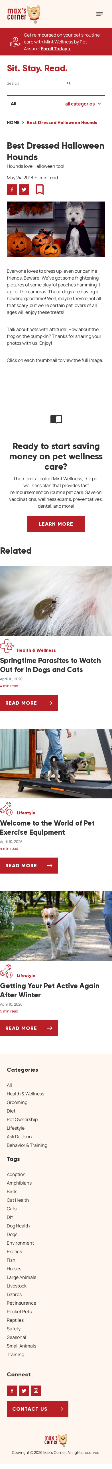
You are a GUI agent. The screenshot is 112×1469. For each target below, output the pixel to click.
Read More (31, 705)
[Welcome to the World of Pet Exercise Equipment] (56, 828)
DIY (10, 1217)
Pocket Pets (19, 1311)
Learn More (56, 524)
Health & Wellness (25, 1094)
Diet (11, 1111)
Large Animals (21, 1277)
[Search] (40, 83)
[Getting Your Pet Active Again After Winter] (56, 990)
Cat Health (18, 1200)
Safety (14, 1329)
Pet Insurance (21, 1303)
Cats (12, 1208)
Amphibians (19, 1183)
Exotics (14, 1251)
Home (13, 122)
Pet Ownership (22, 1119)
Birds (12, 1191)
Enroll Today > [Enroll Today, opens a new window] (56, 48)
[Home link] (56, 1440)
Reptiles (15, 1320)
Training (15, 1354)
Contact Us (30, 1409)
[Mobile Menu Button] (99, 14)
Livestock (17, 1286)
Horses (14, 1268)
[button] (24, 14)
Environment (20, 1243)
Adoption (16, 1174)
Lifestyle (16, 1128)
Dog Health (18, 1226)
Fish (11, 1260)
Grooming (17, 1102)
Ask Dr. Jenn (19, 1136)
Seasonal (16, 1337)
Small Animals (21, 1346)
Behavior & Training (27, 1145)
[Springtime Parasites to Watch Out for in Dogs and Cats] (56, 665)
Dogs (12, 1234)
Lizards (14, 1294)
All (13, 103)
